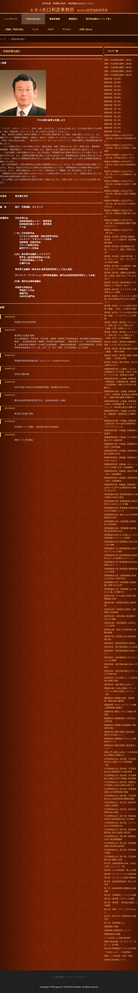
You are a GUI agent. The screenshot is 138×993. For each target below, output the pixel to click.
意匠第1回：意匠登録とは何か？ (118, 684)
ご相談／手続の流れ (14, 29)
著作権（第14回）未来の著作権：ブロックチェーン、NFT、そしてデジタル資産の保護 (120, 259)
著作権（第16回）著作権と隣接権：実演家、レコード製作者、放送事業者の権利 (120, 240)
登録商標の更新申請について (117, 930)
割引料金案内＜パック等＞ (99, 19)
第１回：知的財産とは (114, 923)
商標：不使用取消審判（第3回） (118, 67)
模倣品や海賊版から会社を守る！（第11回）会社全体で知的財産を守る (120, 138)
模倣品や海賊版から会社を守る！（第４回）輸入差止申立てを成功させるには (120, 203)
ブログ (50, 29)
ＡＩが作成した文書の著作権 (117, 938)
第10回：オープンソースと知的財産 (120, 874)
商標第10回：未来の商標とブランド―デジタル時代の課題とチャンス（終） (120, 691)
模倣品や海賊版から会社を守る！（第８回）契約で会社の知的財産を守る (120, 164)
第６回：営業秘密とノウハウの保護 (120, 895)
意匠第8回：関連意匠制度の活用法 (119, 643)
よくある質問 (58, 977)
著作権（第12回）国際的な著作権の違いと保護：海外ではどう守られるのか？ (120, 276)
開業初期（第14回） (113, 82)
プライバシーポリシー (76, 977)
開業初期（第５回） (113, 116)
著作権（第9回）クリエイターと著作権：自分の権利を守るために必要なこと (120, 299)
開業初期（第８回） (113, 105)
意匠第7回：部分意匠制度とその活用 (120, 647)
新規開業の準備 (111, 926)
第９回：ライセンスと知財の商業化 (120, 877)
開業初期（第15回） (113, 79)
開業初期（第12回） (113, 90)
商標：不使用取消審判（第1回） (118, 75)
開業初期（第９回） (113, 101)
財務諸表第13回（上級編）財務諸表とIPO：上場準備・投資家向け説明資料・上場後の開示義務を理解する (121, 394)
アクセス (66, 29)
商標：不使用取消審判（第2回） (118, 71)
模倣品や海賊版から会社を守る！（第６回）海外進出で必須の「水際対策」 (120, 184)
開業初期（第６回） (113, 112)
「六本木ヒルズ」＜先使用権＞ (118, 952)
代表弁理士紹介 (33, 19)
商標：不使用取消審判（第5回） (118, 60)
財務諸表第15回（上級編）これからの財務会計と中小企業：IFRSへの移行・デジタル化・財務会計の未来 (120, 372)
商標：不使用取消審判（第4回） (118, 64)
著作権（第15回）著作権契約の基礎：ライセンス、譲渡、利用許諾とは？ (120, 249)
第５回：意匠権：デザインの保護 (119, 899)
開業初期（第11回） (113, 94)
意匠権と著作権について (115, 960)
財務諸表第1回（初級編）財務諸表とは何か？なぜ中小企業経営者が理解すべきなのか (120, 487)
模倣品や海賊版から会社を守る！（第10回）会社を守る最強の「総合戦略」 (120, 148)
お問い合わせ (85, 29)
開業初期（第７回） (113, 109)
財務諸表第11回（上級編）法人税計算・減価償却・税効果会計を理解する (120, 414)
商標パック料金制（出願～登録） (119, 956)
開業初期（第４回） (113, 120)
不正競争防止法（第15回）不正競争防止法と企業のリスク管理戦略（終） (120, 762)
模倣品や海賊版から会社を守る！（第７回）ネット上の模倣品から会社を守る (120, 174)
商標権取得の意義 (112, 934)
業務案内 (73, 19)
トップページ (10, 19)
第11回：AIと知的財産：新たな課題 (120, 870)
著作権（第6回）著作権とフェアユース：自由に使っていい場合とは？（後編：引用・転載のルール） (120, 325)
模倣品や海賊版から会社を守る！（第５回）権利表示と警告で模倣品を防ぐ (120, 194)
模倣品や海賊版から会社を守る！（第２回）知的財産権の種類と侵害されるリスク (120, 223)
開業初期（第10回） (113, 97)
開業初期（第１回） (113, 131)
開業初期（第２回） (113, 128)
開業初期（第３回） (113, 124)
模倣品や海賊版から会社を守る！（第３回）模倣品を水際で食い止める (120, 213)
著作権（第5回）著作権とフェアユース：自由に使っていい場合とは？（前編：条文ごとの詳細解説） (120, 335)
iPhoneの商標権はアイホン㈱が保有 (120, 948)
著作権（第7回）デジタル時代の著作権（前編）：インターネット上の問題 (120, 315)
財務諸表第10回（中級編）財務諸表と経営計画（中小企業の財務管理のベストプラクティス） (120, 424)
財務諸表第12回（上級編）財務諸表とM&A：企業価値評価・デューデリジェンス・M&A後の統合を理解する (120, 404)
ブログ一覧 (112, 51)
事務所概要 (54, 19)
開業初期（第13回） (113, 86)
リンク (35, 29)
